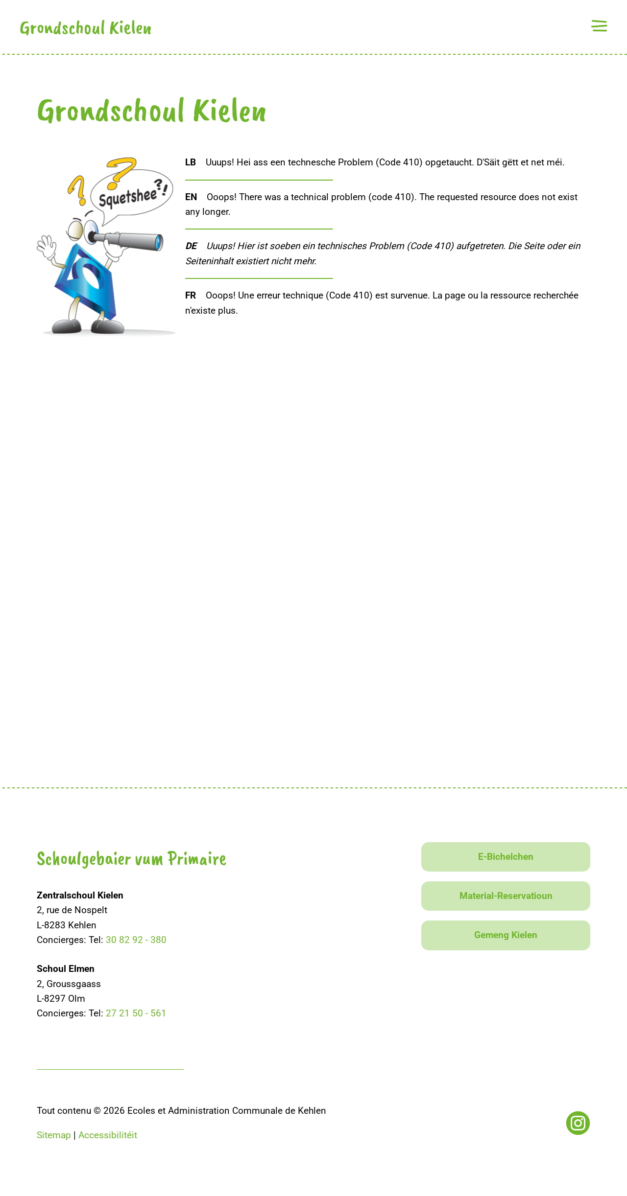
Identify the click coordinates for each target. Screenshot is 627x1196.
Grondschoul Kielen (86, 27)
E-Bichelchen (505, 856)
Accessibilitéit (107, 1135)
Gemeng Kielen (505, 935)
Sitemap (54, 1135)
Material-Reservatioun (506, 895)
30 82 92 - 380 (136, 939)
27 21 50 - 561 (136, 1013)
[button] (599, 26)
